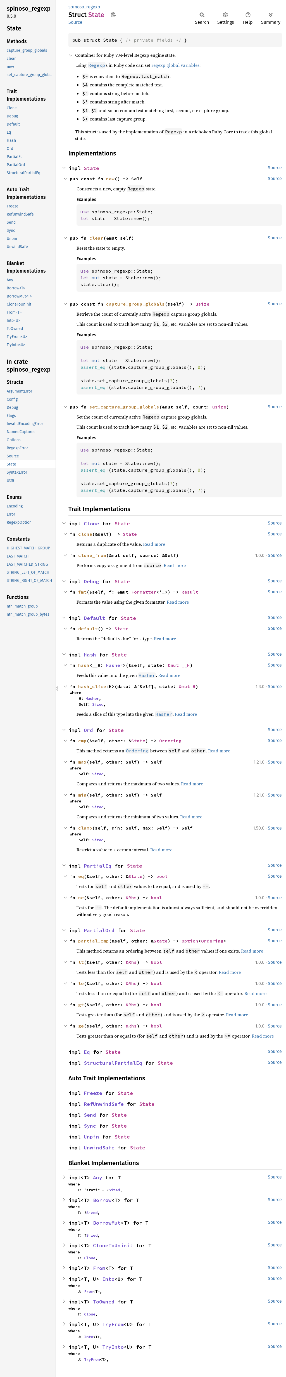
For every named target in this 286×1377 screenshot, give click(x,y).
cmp (82, 740)
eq (81, 876)
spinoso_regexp (84, 7)
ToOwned (104, 1301)
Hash (90, 654)
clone (85, 534)
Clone (91, 523)
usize (202, 304)
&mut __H (179, 665)
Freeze (93, 1093)
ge (81, 1026)
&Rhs (131, 897)
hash (83, 665)
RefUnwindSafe (104, 1104)
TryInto (113, 1347)
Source (75, 22)
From (99, 1268)
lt (81, 962)
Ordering (170, 740)
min (82, 795)
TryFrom (113, 1324)
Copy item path (113, 14)
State (91, 168)
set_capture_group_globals (124, 407)
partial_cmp (93, 941)
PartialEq (97, 866)
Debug (91, 581)
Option (190, 941)
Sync (90, 1126)
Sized (97, 704)
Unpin (91, 1136)
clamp (85, 828)
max (82, 762)
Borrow (102, 1200)
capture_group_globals (135, 304)
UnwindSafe (99, 1147)
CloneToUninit (113, 1245)
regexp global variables (175, 65)
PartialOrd (99, 930)
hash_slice (92, 686)
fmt (82, 592)
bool (162, 876)
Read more (154, 544)
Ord (88, 730)
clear (96, 238)
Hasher (114, 665)
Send (90, 1115)
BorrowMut (107, 1223)
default (88, 628)
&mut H (187, 686)
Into (108, 1279)
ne (81, 897)
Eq (87, 1052)
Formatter (143, 592)
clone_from (92, 555)
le (81, 983)
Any (97, 1177)
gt (81, 1004)
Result (190, 592)
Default (94, 618)
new (110, 178)
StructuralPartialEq (113, 1063)
